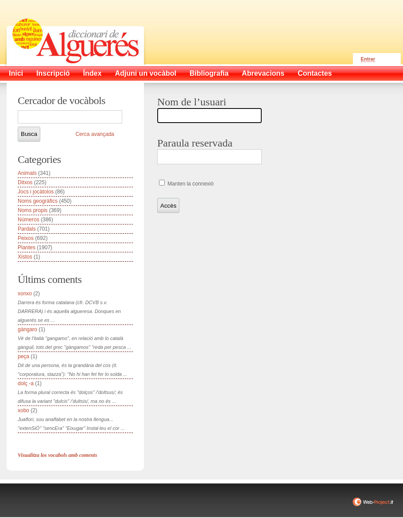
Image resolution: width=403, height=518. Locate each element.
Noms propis (32, 210)
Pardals (27, 229)
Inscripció (53, 73)
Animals (27, 173)
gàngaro (27, 329)
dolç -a (26, 383)
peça (23, 356)
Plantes (26, 247)
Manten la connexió (189, 184)
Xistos (25, 257)
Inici (16, 73)
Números (28, 219)
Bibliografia (209, 73)
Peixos (26, 238)
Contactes (315, 73)
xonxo (25, 293)
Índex (92, 73)
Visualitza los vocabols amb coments (57, 455)
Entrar (368, 59)
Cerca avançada (94, 134)
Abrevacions (263, 73)
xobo (23, 410)
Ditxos (25, 182)
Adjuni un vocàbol (145, 73)
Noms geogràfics (38, 201)
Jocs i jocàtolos (36, 192)
